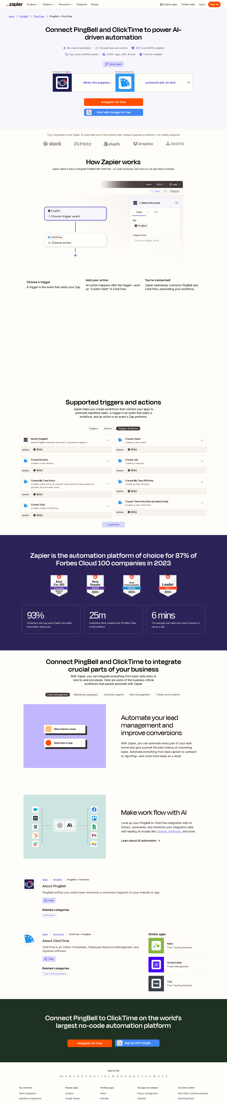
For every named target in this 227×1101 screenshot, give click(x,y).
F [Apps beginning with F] (86, 1077)
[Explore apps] (168, 4)
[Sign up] (214, 4)
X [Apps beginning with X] (158, 1077)
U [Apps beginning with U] (146, 1077)
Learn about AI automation (141, 841)
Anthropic (174, 832)
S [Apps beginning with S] (138, 1077)
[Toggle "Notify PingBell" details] (66, 441)
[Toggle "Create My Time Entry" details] (66, 484)
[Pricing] (94, 4)
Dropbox (69, 1094)
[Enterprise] (82, 4)
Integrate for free (113, 102)
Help (49, 901)
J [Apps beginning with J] (101, 1077)
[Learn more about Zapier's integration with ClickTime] (29, 939)
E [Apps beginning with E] (82, 1077)
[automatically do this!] (155, 82)
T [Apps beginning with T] (142, 1077)
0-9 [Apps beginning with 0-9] (61, 1077)
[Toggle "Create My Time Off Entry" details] (161, 483)
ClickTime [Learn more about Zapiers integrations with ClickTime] (38, 16)
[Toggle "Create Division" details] (66, 462)
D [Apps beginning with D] (78, 1077)
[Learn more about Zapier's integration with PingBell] (29, 884)
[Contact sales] (188, 4)
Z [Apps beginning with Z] (166, 1077)
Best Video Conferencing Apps (193, 1094)
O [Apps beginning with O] (121, 1077)
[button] (113, 113)
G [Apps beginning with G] (90, 1077)
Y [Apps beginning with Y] (162, 1077)
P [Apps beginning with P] (125, 1077)
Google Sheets (72, 1099)
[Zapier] (14, 4)
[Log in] (202, 4)
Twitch (103, 1094)
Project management (147, 1094)
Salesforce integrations (30, 1099)
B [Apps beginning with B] (70, 1077)
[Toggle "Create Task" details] (66, 507)
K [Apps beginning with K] (105, 1077)
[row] (54, 212)
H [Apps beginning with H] (94, 1077)
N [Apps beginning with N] (117, 1077)
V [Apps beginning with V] (150, 1077)
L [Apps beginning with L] (109, 1077)
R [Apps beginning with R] (134, 1077)
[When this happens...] (71, 82)
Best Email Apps (186, 1099)
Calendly (104, 1099)
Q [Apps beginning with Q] (130, 1077)
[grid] (54, 212)
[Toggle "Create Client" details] (161, 441)
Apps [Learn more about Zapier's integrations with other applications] (11, 16)
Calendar (141, 1099)
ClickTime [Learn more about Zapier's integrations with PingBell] (58, 935)
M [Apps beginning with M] (113, 1077)
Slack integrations (27, 1094)
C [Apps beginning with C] (74, 1077)
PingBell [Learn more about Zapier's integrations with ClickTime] (57, 880)
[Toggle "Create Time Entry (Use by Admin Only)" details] (161, 504)
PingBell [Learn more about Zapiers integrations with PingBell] (23, 16)
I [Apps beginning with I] (98, 1077)
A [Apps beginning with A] (66, 1077)
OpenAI (162, 832)
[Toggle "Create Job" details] (161, 462)
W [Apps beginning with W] (154, 1077)
